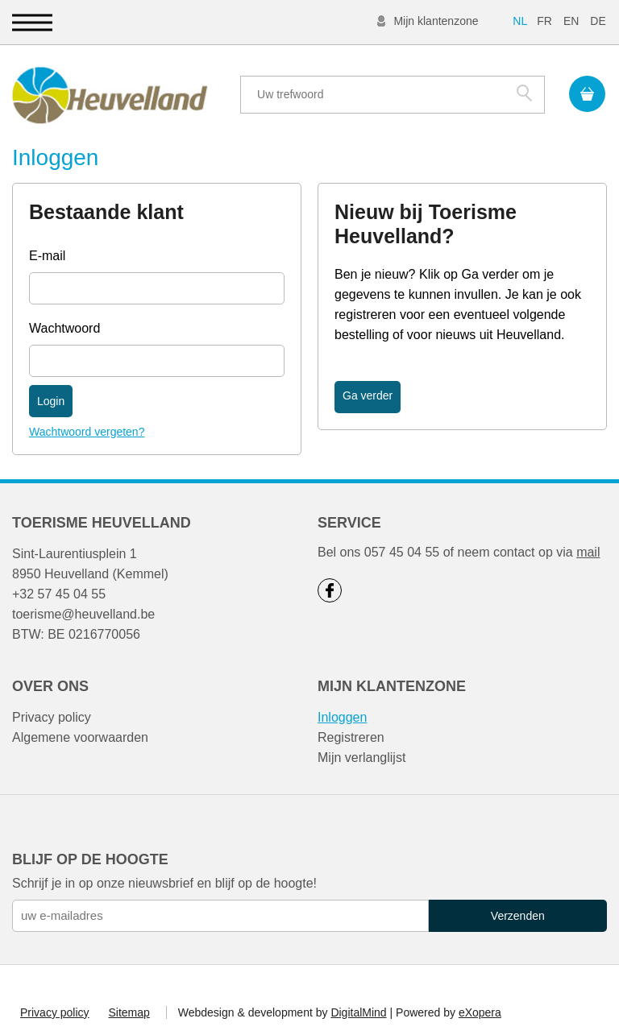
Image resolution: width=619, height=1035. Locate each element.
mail (588, 552)
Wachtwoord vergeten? (86, 431)
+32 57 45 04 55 (59, 594)
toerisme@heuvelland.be (83, 614)
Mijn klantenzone (435, 20)
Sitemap (128, 1012)
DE (597, 20)
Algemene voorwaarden (80, 737)
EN (571, 20)
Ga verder (368, 395)
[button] (32, 22)
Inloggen (342, 717)
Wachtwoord (64, 328)
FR (544, 20)
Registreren (351, 737)
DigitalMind (358, 1012)
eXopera (480, 1012)
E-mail (47, 256)
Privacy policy (51, 717)
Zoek (524, 92)
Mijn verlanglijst (361, 757)
